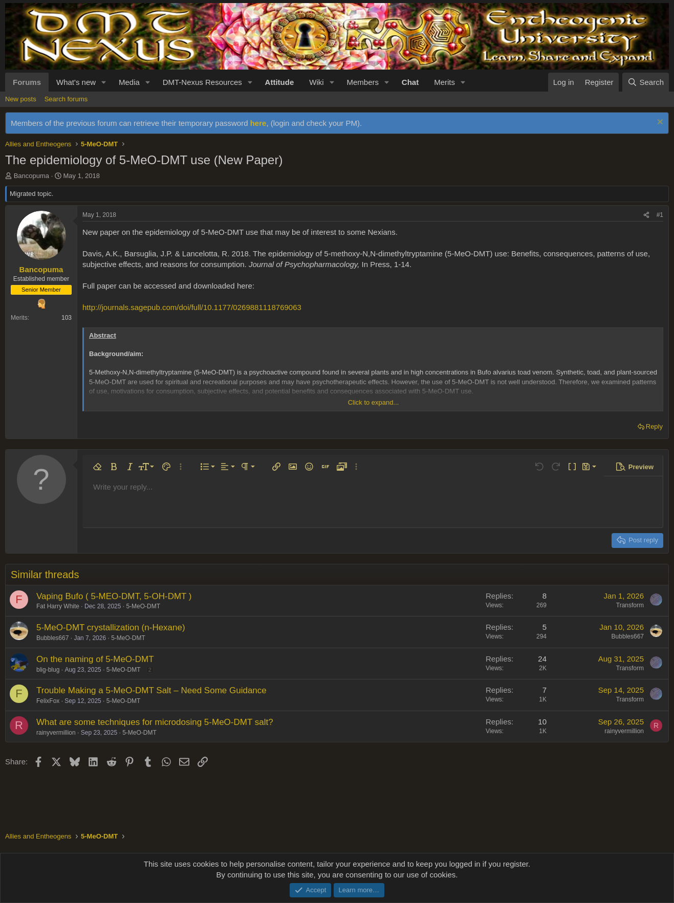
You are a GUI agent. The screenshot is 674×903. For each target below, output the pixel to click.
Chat (410, 82)
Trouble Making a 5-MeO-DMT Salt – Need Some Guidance (151, 690)
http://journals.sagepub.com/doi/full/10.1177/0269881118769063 (191, 307)
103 (66, 317)
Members (362, 82)
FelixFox (47, 700)
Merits (444, 82)
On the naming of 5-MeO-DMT (95, 659)
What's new (76, 82)
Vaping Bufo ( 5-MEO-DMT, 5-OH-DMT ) (114, 596)
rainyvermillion (56, 732)
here (258, 123)
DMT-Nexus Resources (202, 82)
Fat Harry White (57, 606)
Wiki (316, 82)
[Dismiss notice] (659, 123)
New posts (20, 99)
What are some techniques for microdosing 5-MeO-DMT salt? (154, 722)
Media (129, 82)
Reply (654, 426)
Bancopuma (31, 176)
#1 (660, 214)
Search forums (66, 99)
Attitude (279, 82)
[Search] (645, 82)
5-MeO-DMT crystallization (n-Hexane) (110, 627)
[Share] (646, 215)
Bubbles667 (52, 638)
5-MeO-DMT (143, 606)
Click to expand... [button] (373, 402)
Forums (27, 82)
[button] (104, 82)
